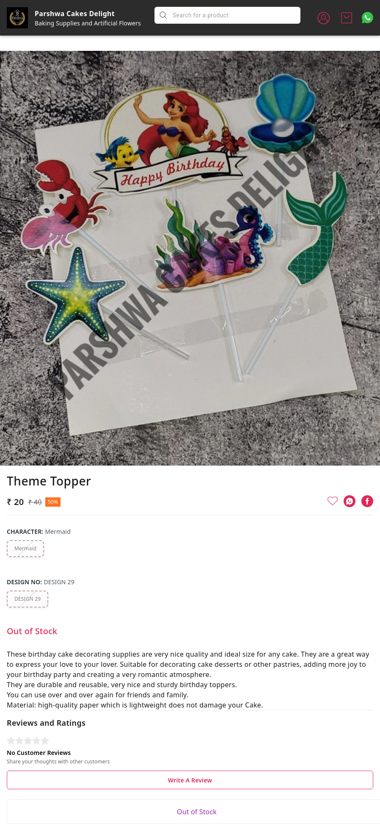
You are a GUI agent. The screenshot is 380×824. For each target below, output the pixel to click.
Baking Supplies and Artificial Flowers (88, 23)
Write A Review (190, 760)
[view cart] (346, 17)
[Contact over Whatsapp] (367, 17)
